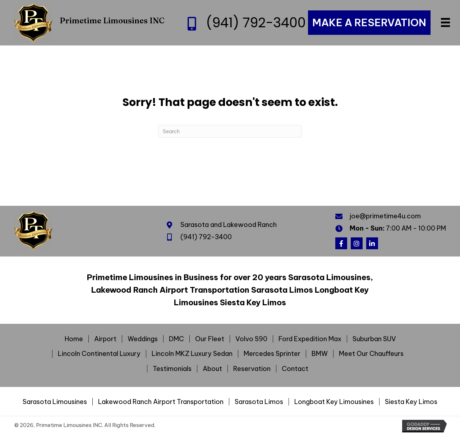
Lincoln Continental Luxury (99, 354)
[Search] (230, 131)
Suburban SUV (374, 339)
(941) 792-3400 (256, 22)
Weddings (143, 339)
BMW (320, 354)
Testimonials (172, 369)
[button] (341, 243)
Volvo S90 (251, 339)
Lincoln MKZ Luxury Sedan (192, 354)
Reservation (252, 369)
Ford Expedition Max (310, 339)
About (212, 369)
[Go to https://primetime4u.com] (89, 22)
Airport (105, 339)
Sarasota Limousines (55, 402)
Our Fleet (209, 339)
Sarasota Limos (259, 402)
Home (74, 339)
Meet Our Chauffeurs (371, 354)
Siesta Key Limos (411, 402)
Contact (295, 369)
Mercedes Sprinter (272, 354)
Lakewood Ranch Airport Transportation (161, 402)
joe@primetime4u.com (385, 216)
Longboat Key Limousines (334, 402)
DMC (176, 339)
